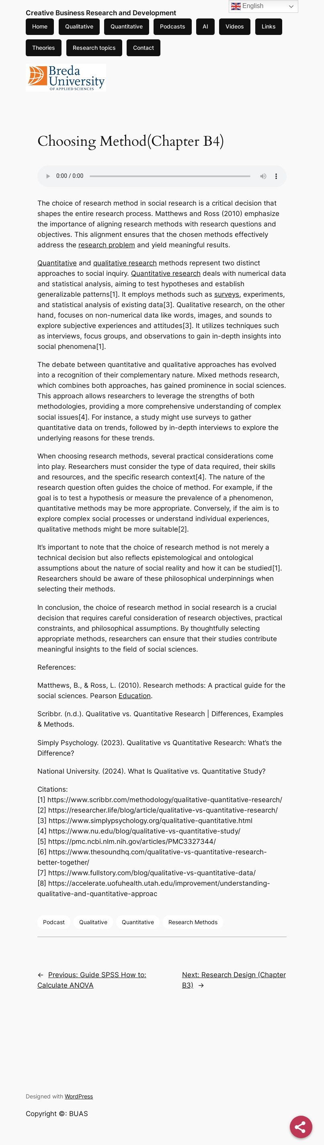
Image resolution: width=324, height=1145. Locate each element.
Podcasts (172, 26)
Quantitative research (166, 273)
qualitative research (125, 263)
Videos (235, 26)
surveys (226, 294)
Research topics (94, 47)
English (247, 6)
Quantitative (127, 26)
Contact (143, 47)
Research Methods (192, 922)
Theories (43, 47)
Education (135, 696)
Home (39, 26)
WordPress (79, 1096)
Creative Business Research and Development (101, 13)
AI (205, 26)
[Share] (301, 1127)
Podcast (54, 922)
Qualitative (79, 26)
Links (269, 26)
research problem (106, 245)
